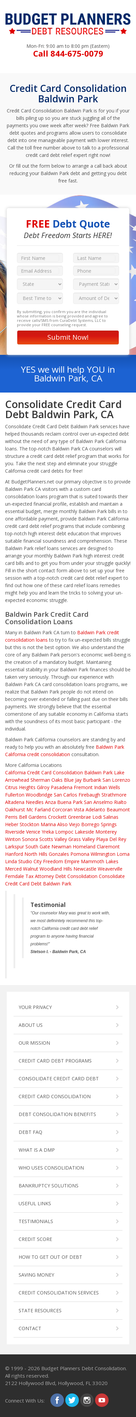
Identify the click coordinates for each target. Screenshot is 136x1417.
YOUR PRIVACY (35, 1007)
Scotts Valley (53, 839)
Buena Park (70, 802)
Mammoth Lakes (99, 861)
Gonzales (59, 854)
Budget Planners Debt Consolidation (83, 1368)
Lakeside (84, 832)
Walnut (30, 869)
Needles (35, 802)
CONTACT (30, 1328)
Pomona (79, 854)
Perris (11, 817)
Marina (48, 824)
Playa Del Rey (111, 839)
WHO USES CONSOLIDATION (51, 1168)
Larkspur (14, 846)
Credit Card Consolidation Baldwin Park (70, 772)
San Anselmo (98, 802)
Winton (13, 839)
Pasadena (61, 787)
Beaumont (118, 809)
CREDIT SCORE (35, 1239)
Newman (61, 846)
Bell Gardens (33, 817)
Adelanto (95, 809)
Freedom (53, 861)
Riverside (15, 832)
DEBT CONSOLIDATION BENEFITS (57, 1114)
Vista (79, 809)
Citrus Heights (20, 787)
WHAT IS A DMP (37, 1150)
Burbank (92, 780)
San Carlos (65, 794)
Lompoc (64, 832)
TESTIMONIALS (36, 1221)
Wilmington (103, 854)
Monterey (106, 832)
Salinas (110, 817)
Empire (72, 861)
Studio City (30, 861)
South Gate (37, 846)
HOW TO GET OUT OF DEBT (50, 1257)
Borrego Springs (99, 824)
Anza (50, 802)
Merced (13, 869)
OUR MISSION (34, 1043)
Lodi (97, 817)
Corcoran (62, 809)
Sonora (30, 839)
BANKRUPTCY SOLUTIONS (48, 1185)
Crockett (57, 817)
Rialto (120, 802)
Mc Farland (38, 809)
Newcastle (84, 869)
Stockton (29, 824)
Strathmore (114, 794)
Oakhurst (15, 809)
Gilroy (43, 787)
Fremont (83, 787)
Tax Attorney (39, 876)
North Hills (35, 854)
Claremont (108, 846)
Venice (33, 832)
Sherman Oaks (46, 780)
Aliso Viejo (68, 824)
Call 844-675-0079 (68, 53)
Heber (11, 824)
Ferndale (14, 876)
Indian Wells (107, 787)
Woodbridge (39, 794)
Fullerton (14, 794)
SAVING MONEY (36, 1275)
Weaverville (110, 869)
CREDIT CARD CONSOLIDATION (55, 1096)
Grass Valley (81, 839)
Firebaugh (89, 794)
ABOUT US (31, 1025)
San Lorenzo (116, 780)
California (15, 772)
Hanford (14, 854)
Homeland (84, 846)
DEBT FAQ (30, 1132)
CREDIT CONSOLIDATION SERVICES (59, 1292)
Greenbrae (79, 817)
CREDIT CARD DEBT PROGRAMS (55, 1060)
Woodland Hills (56, 869)
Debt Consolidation (76, 876)
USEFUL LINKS (35, 1203)
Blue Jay (73, 780)
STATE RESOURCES (40, 1310)
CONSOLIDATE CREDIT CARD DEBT (59, 1078)
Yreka (48, 832)
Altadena (14, 802)
